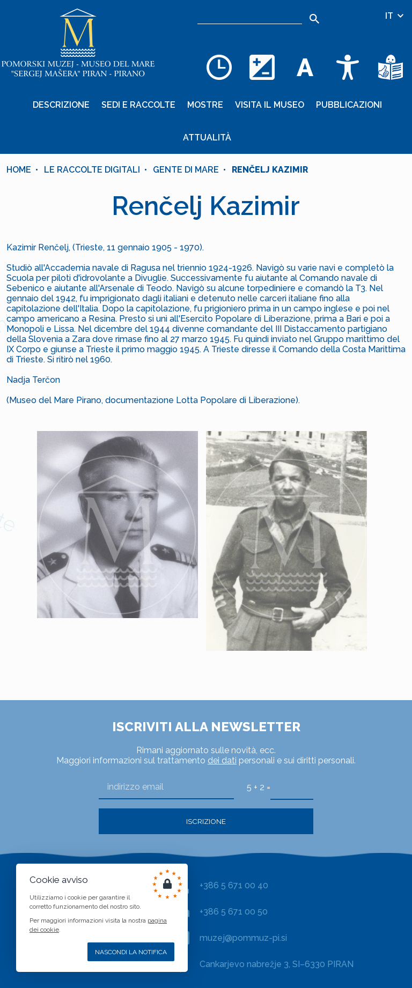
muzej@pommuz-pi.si (243, 938)
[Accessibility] (347, 67)
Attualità (207, 137)
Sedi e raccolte (138, 105)
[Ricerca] (249, 16)
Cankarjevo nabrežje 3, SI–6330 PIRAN (277, 964)
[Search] (314, 18)
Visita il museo (269, 105)
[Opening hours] (218, 67)
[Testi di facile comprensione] (390, 67)
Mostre (205, 105)
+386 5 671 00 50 (234, 912)
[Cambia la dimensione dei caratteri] (304, 67)
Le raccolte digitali (92, 170)
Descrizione (61, 105)
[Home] (78, 43)
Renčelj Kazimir (270, 170)
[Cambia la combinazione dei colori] (261, 67)
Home (18, 170)
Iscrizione (206, 821)
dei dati (222, 760)
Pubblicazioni (349, 105)
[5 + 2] (291, 787)
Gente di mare (186, 170)
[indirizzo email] (166, 787)
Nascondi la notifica (131, 952)
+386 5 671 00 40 (234, 885)
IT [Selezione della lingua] (395, 16)
